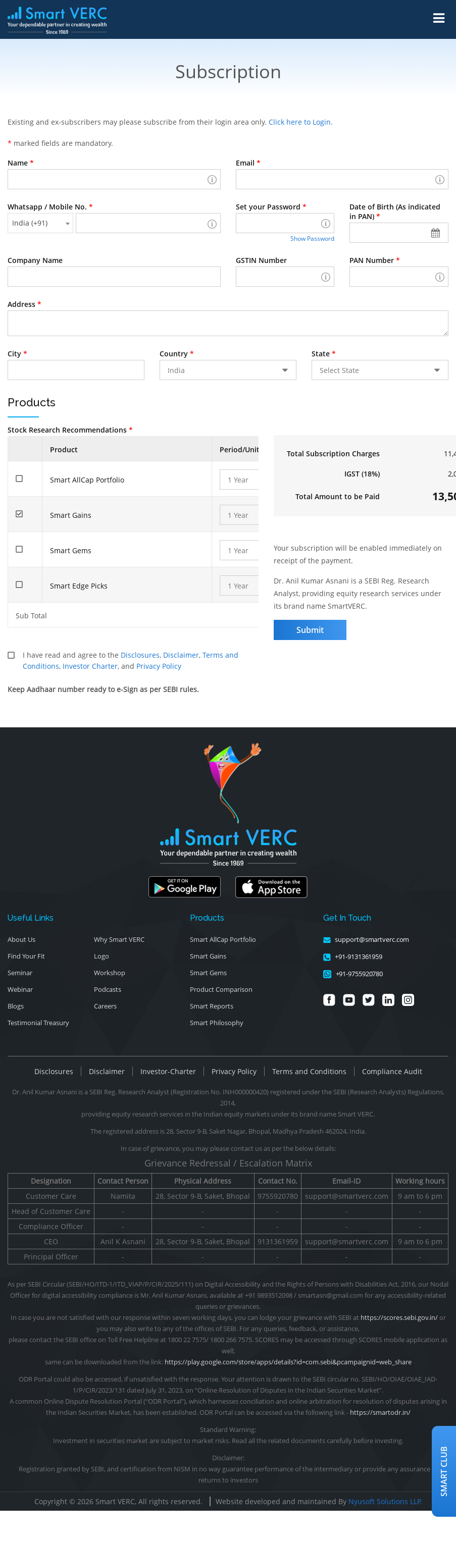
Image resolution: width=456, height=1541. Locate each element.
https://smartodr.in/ (380, 1412)
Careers (105, 1006)
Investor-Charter (168, 1071)
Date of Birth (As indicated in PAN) (394, 211)
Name (21, 163)
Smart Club (443, 1471)
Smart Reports (211, 1006)
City (17, 353)
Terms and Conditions (309, 1071)
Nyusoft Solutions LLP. (385, 1501)
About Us (21, 939)
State (324, 353)
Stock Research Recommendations (70, 430)
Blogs (16, 1006)
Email (248, 163)
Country (177, 353)
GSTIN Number (261, 260)
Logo (101, 956)
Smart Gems (208, 972)
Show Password (312, 238)
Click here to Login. (301, 122)
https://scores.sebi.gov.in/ (399, 1317)
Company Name (35, 260)
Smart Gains (208, 956)
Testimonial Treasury (38, 1022)
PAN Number (374, 260)
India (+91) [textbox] (29, 223)
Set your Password (271, 206)
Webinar (20, 989)
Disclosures (140, 655)
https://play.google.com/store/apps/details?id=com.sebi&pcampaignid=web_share (288, 1361)
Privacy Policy (158, 666)
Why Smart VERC (119, 939)
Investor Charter (90, 666)
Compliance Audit (392, 1071)
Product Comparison (221, 989)
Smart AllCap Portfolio (223, 939)
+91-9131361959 (353, 956)
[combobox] (40, 223)
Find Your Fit (26, 956)
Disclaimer (181, 655)
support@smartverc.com (366, 939)
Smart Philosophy (216, 1022)
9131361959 (278, 1241)
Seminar (20, 972)
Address (24, 304)
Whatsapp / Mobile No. (50, 206)
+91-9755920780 (353, 973)
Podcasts (107, 989)
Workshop (109, 972)
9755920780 (278, 1196)
